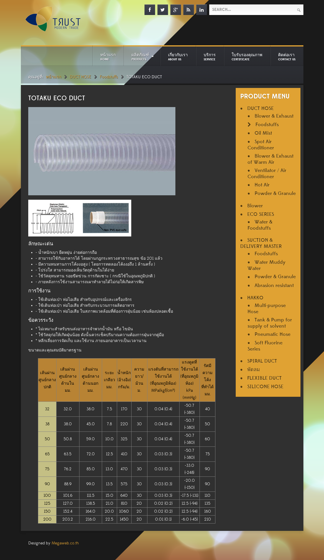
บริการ (210, 56)
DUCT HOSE (80, 77)
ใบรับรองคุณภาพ (247, 56)
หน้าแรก (108, 56)
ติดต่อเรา (286, 56)
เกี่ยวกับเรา (178, 56)
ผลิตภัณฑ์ (140, 56)
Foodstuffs (109, 77)
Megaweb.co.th (65, 543)
